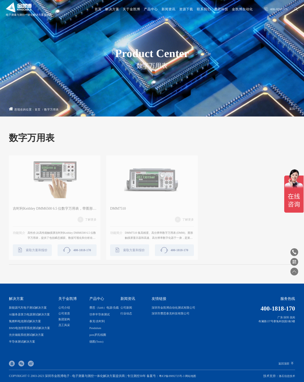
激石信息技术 (287, 376)
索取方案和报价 (32, 252)
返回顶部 (283, 363)
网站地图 (190, 376)
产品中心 (151, 9)
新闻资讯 (168, 9)
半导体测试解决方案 (22, 341)
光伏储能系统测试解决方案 (26, 334)
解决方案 (112, 9)
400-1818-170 (77, 252)
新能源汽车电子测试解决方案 (28, 307)
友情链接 (159, 299)
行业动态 (126, 313)
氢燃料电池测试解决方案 (25, 321)
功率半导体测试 (99, 314)
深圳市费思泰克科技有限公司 (170, 313)
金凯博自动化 (242, 9)
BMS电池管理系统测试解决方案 (29, 328)
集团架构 (64, 319)
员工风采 (64, 325)
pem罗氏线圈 (97, 334)
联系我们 (204, 9)
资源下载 (186, 9)
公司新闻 (126, 307)
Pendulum (95, 328)
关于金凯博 (131, 9)
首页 (98, 9)
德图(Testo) (96, 341)
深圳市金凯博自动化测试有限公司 (173, 307)
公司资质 (64, 313)
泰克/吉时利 (97, 321)
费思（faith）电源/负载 (104, 307)
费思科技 (221, 9)
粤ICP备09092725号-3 (171, 376)
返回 (292, 108)
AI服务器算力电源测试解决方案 (29, 314)
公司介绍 (64, 307)
